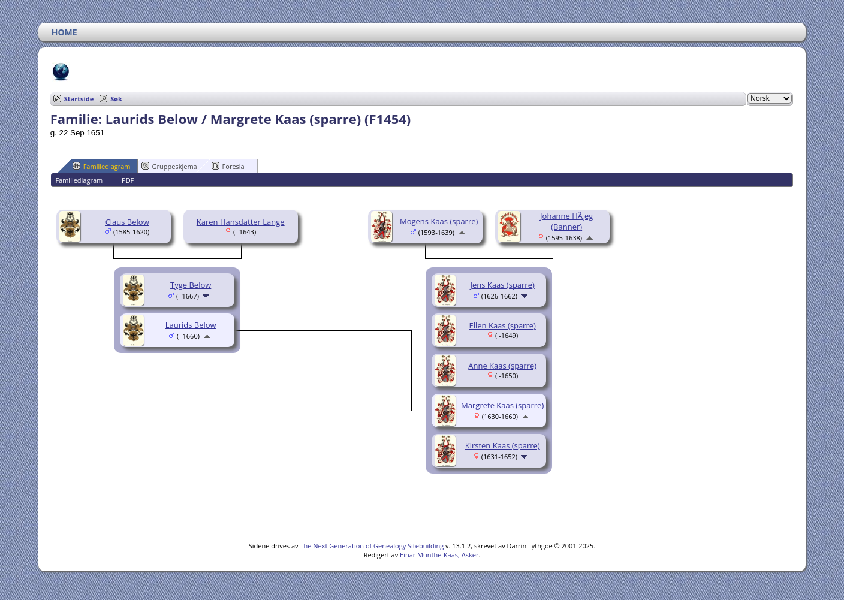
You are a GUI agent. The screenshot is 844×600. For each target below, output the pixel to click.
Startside (79, 98)
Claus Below (127, 221)
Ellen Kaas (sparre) (502, 325)
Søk (116, 98)
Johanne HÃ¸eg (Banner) (566, 221)
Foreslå (228, 166)
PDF (128, 180)
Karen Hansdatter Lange (241, 221)
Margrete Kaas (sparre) (502, 405)
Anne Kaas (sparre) (502, 365)
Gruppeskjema (169, 166)
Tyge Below (190, 284)
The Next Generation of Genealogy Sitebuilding (372, 545)
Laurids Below (190, 324)
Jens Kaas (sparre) (503, 284)
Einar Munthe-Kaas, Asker (439, 554)
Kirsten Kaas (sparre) (502, 445)
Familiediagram (102, 166)
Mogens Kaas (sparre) (439, 221)
